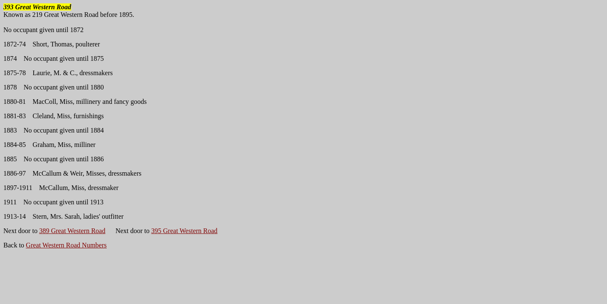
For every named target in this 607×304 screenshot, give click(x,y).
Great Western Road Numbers (66, 245)
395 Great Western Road (184, 230)
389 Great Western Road (72, 230)
